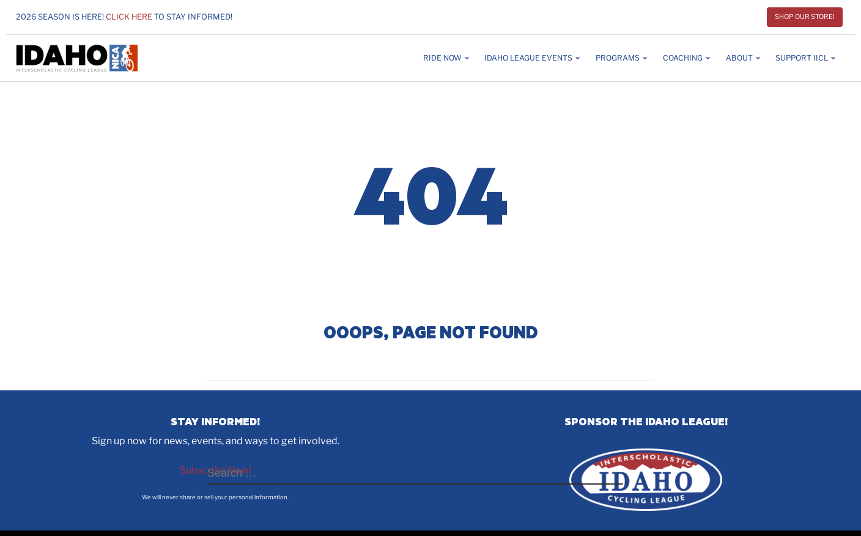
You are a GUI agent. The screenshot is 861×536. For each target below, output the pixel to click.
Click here (129, 16)
